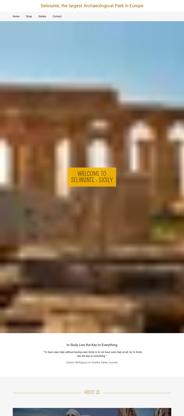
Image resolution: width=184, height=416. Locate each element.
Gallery (42, 16)
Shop (29, 16)
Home (16, 16)
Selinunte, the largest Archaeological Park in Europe (92, 5)
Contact (57, 16)
